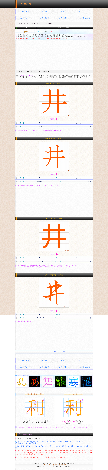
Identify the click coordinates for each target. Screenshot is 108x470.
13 (55, 351)
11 (47, 351)
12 (51, 351)
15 (64, 351)
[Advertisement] (54, 55)
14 (59, 351)
